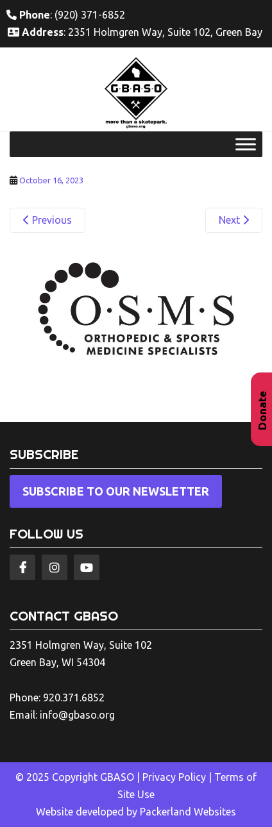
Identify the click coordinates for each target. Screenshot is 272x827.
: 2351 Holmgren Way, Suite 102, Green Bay (135, 32)
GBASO (117, 777)
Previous (47, 220)
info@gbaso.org (77, 715)
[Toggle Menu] (245, 144)
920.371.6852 (74, 697)
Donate (262, 410)
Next (234, 220)
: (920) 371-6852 (65, 15)
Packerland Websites (188, 811)
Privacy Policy (174, 777)
